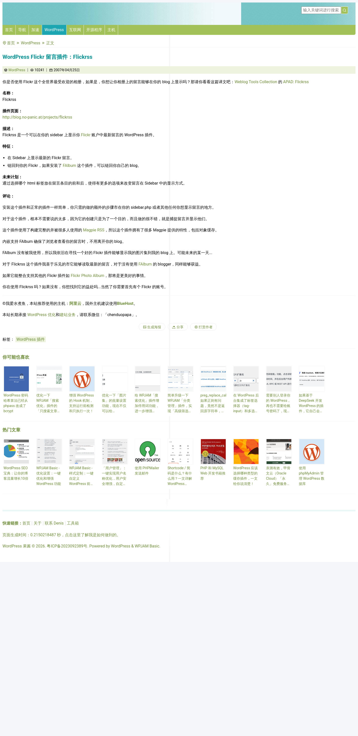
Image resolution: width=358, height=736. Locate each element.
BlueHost (125, 303)
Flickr (86, 135)
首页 (9, 29)
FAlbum (69, 165)
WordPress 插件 (30, 339)
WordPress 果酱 (16, 546)
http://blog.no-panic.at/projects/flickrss (37, 117)
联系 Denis (54, 523)
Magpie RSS (93, 230)
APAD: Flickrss (296, 81)
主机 (111, 29)
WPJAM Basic (147, 546)
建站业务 (68, 314)
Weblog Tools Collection (255, 81)
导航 (22, 29)
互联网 (75, 29)
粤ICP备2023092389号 (67, 546)
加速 (35, 29)
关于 (38, 523)
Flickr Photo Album (87, 275)
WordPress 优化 (41, 314)
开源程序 (94, 29)
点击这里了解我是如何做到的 (91, 535)
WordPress (54, 29)
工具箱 (73, 523)
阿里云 (75, 303)
